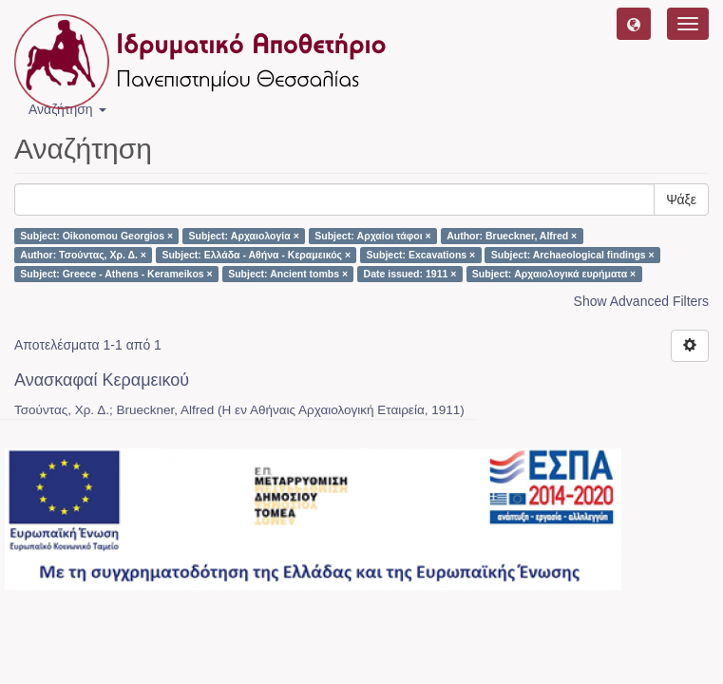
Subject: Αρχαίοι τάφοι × (372, 235)
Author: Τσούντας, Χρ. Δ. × (83, 254)
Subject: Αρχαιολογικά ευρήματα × (554, 273)
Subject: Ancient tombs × (288, 273)
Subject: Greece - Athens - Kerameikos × (116, 273)
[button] (634, 24)
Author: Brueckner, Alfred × (512, 235)
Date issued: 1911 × (410, 273)
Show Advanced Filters (641, 301)
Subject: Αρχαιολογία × (244, 235)
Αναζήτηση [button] (67, 109)
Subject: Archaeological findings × (573, 254)
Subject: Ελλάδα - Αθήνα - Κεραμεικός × (256, 254)
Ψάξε (681, 199)
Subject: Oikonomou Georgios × (96, 235)
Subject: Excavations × (421, 254)
